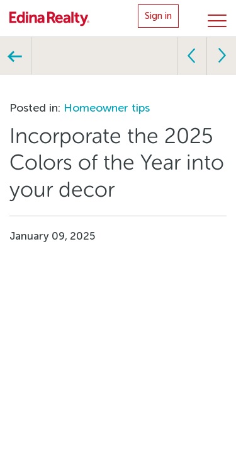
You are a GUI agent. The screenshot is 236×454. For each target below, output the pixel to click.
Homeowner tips (107, 108)
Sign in (158, 16)
